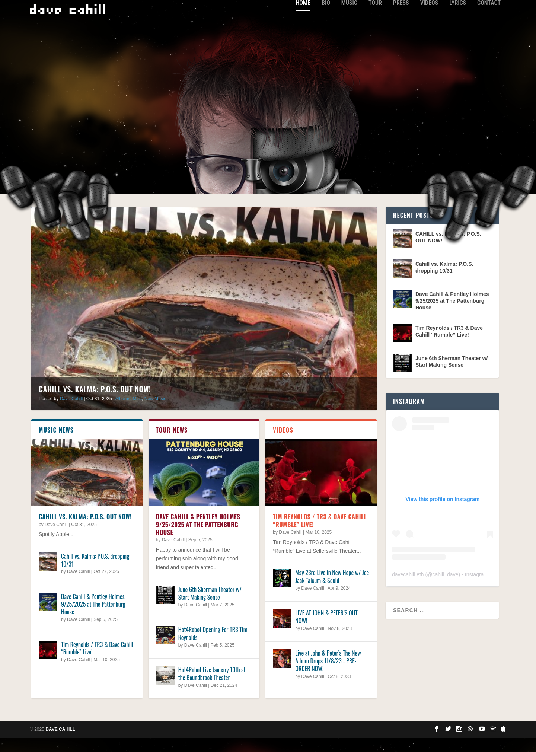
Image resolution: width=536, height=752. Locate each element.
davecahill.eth (408, 589)
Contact (489, 17)
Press (401, 17)
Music (349, 17)
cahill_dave (445, 589)
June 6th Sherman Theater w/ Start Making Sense (210, 607)
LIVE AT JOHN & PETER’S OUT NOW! (326, 630)
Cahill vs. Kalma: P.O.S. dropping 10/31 (95, 573)
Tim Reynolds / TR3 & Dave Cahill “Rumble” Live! (97, 662)
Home (303, 17)
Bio (326, 17)
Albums (122, 412)
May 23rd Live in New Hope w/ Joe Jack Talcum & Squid (332, 590)
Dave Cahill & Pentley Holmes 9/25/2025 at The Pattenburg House (93, 618)
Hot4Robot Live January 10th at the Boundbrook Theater (212, 687)
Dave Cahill (71, 412)
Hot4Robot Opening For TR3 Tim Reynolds (213, 647)
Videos (429, 17)
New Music (155, 412)
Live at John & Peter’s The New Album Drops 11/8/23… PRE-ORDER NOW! (328, 675)
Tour (375, 17)
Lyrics (457, 17)
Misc (137, 412)
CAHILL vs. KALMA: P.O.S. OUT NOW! (95, 403)
